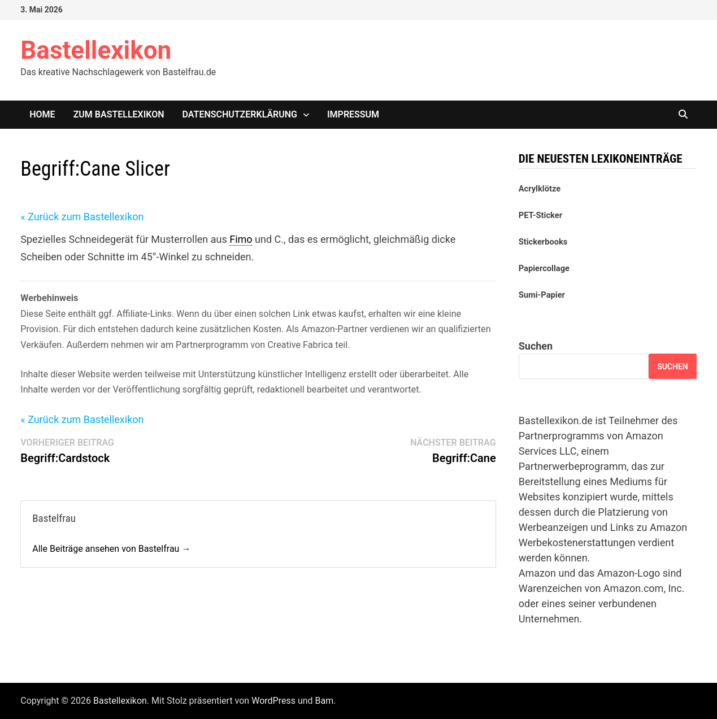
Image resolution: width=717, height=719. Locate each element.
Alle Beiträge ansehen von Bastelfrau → (111, 548)
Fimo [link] (240, 239)
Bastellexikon (95, 50)
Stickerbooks (543, 242)
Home (42, 114)
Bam (324, 700)
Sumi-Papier (542, 295)
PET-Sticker (540, 215)
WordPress (273, 700)
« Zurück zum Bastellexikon (82, 217)
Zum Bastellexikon (118, 114)
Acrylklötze (539, 189)
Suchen (536, 346)
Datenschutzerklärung (239, 114)
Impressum (353, 114)
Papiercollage (544, 268)
